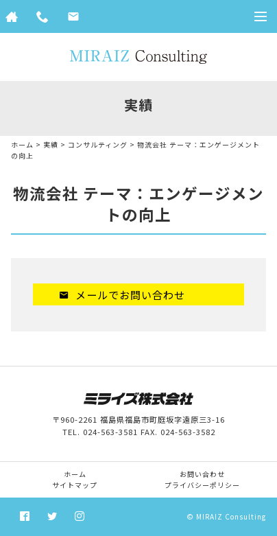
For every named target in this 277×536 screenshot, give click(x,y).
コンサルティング (98, 144)
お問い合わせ (202, 474)
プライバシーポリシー (202, 485)
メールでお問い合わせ (122, 295)
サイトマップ (74, 485)
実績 (50, 144)
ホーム (22, 144)
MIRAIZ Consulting (231, 516)
